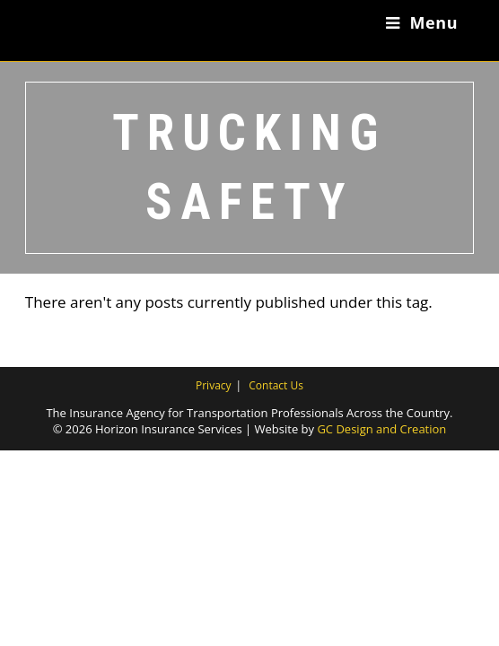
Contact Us (276, 385)
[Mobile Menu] (422, 22)
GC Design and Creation (381, 429)
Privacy (214, 385)
